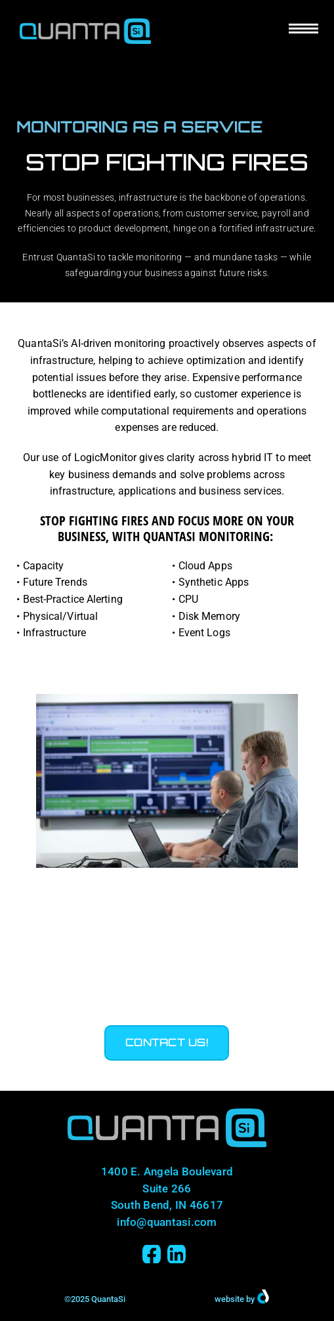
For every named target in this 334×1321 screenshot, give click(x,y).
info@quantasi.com (167, 1222)
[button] (166, 1043)
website (229, 1299)
